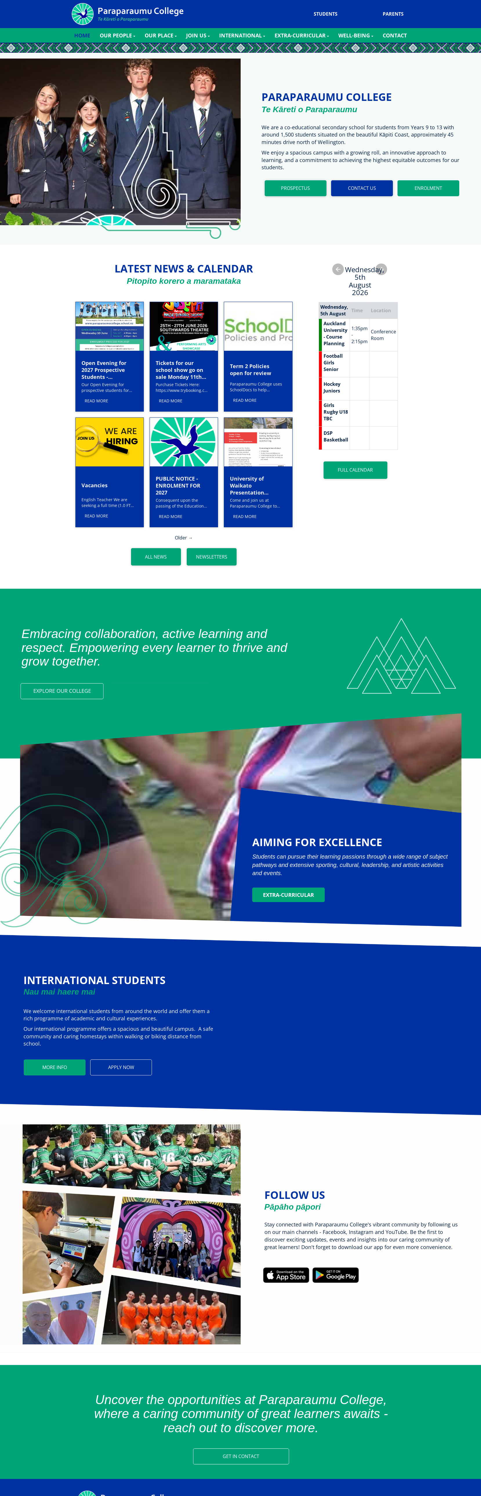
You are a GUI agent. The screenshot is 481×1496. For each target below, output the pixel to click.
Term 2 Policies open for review (250, 370)
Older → (184, 538)
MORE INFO (54, 1067)
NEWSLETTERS (211, 557)
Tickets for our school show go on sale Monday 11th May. (179, 369)
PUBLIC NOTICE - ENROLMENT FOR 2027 (178, 485)
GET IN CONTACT (241, 1456)
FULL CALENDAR (355, 470)
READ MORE (96, 400)
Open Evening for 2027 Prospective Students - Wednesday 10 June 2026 (106, 369)
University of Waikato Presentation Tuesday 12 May (250, 485)
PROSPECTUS (295, 188)
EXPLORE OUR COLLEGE (62, 690)
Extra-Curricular (288, 894)
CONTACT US (362, 188)
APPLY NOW (121, 1067)
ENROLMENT (428, 188)
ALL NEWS (156, 557)
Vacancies (94, 485)
